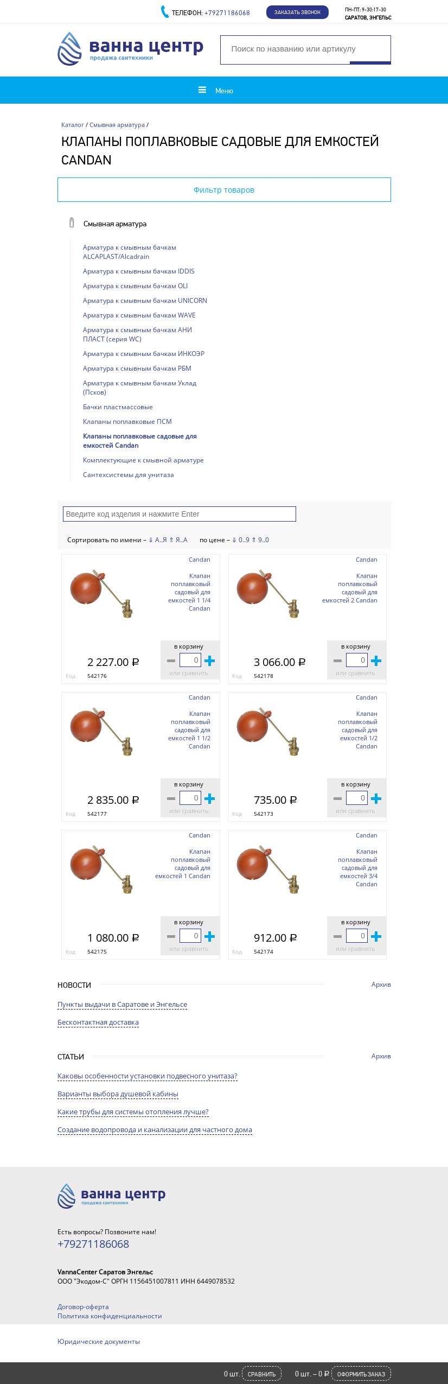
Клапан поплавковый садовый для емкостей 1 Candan (182, 863)
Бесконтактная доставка (98, 1022)
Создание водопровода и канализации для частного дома (154, 1129)
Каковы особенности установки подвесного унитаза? (147, 1076)
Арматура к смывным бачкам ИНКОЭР (143, 353)
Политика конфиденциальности (109, 1315)
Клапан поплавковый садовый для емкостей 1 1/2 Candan (189, 729)
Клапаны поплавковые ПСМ (127, 421)
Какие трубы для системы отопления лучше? (133, 1111)
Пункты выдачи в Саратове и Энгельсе (122, 1004)
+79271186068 (227, 13)
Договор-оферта (83, 1306)
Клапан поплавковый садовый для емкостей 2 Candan (349, 588)
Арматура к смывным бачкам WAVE (139, 315)
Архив (381, 984)
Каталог (72, 124)
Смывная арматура (117, 124)
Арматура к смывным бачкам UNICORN (145, 300)
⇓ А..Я (157, 539)
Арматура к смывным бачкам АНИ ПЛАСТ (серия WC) (137, 334)
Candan (199, 559)
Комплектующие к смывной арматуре (143, 460)
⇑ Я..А (178, 539)
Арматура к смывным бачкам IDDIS (139, 271)
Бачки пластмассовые (118, 406)
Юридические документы (98, 1341)
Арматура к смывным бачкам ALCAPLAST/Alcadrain (129, 252)
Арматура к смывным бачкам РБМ (137, 368)
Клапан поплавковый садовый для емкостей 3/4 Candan (357, 867)
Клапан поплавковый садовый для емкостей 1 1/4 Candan (189, 592)
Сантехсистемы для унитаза (128, 474)
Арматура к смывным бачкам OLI (135, 285)
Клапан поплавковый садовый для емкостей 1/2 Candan (357, 729)
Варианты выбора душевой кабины (117, 1094)
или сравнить (189, 673)
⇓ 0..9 (240, 539)
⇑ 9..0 (260, 539)
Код (70, 676)
